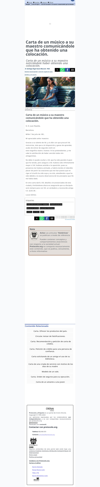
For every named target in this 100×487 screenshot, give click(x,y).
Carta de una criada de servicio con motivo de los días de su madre (51, 365)
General (29, 212)
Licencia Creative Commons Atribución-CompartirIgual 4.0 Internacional (50, 452)
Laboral (44, 2)
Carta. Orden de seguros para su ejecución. (50, 377)
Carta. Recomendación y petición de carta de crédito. (51, 342)
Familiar (37, 2)
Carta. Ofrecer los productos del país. (50, 331)
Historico (36, 212)
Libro (42, 212)
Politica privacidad (35, 457)
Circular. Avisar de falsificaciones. (50, 336)
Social (30, 2)
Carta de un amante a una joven (50, 382)
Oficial (51, 2)
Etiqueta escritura (56, 204)
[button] (57, 70)
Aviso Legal (33, 455)
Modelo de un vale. (50, 371)
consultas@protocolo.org (47, 435)
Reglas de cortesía (33, 208)
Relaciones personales (47, 208)
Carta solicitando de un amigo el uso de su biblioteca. (51, 357)
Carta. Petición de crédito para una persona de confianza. (51, 350)
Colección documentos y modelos (38, 204)
